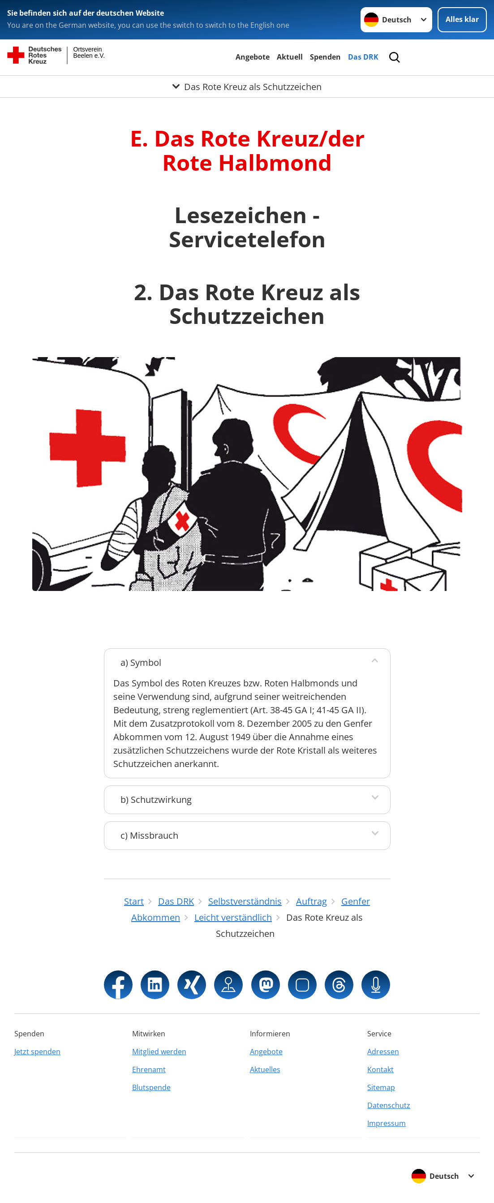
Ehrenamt (149, 1069)
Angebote (253, 57)
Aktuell (290, 57)
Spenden (325, 57)
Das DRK (363, 57)
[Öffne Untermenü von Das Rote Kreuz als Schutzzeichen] (247, 86)
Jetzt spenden (37, 1051)
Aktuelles (265, 1069)
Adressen (383, 1051)
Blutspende (151, 1087)
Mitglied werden (159, 1051)
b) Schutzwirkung (156, 799)
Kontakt (380, 1069)
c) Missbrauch (149, 835)
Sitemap (381, 1087)
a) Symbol (140, 662)
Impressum (386, 1123)
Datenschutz (388, 1105)
